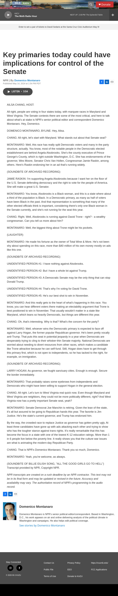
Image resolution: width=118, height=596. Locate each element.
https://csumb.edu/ (99, 563)
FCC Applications (99, 570)
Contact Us (49, 563)
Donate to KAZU (75, 576)
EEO (69, 570)
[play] (8, 15)
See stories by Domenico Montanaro (42, 525)
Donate (106, 4)
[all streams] (113, 15)
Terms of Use (50, 576)
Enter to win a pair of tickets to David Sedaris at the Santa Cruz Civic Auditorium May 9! (59, 27)
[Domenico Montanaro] (9, 511)
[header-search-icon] (91, 4)
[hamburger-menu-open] (7, 4)
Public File (48, 570)
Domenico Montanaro (27, 80)
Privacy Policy (73, 563)
